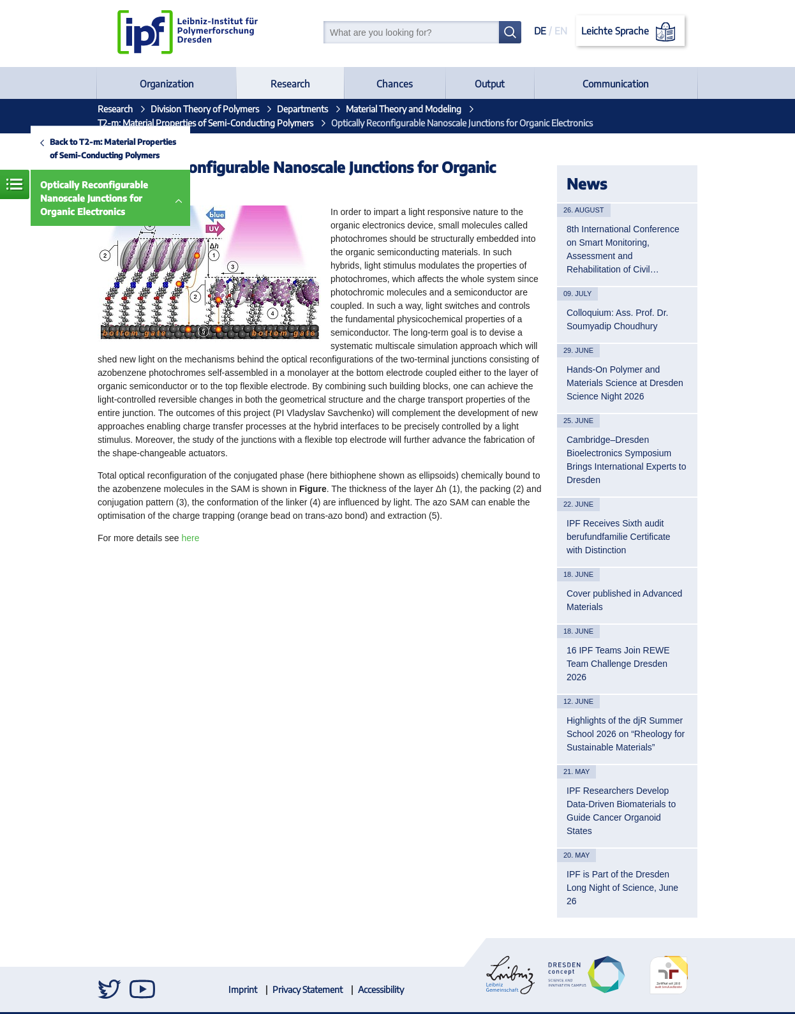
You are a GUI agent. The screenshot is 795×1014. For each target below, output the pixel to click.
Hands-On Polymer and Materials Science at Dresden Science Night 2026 (625, 382)
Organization (167, 83)
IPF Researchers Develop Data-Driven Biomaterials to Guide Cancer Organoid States (621, 811)
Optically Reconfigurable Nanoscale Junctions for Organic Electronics (94, 198)
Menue (14, 184)
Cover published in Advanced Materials (624, 600)
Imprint (242, 989)
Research (290, 83)
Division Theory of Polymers (205, 108)
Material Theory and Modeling (403, 108)
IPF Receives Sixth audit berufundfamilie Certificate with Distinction (619, 536)
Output (490, 83)
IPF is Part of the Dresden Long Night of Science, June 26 (622, 887)
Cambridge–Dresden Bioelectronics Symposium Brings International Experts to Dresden (627, 460)
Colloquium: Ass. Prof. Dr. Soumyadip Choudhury (618, 319)
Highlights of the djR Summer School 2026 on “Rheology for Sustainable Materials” (626, 733)
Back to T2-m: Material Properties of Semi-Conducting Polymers (113, 148)
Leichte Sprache (630, 31)
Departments (302, 108)
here (191, 538)
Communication (616, 83)
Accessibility (381, 989)
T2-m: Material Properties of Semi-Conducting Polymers (205, 122)
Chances (394, 83)
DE (540, 30)
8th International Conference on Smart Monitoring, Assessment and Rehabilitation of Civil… (623, 249)
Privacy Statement (307, 989)
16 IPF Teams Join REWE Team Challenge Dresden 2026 (618, 663)
